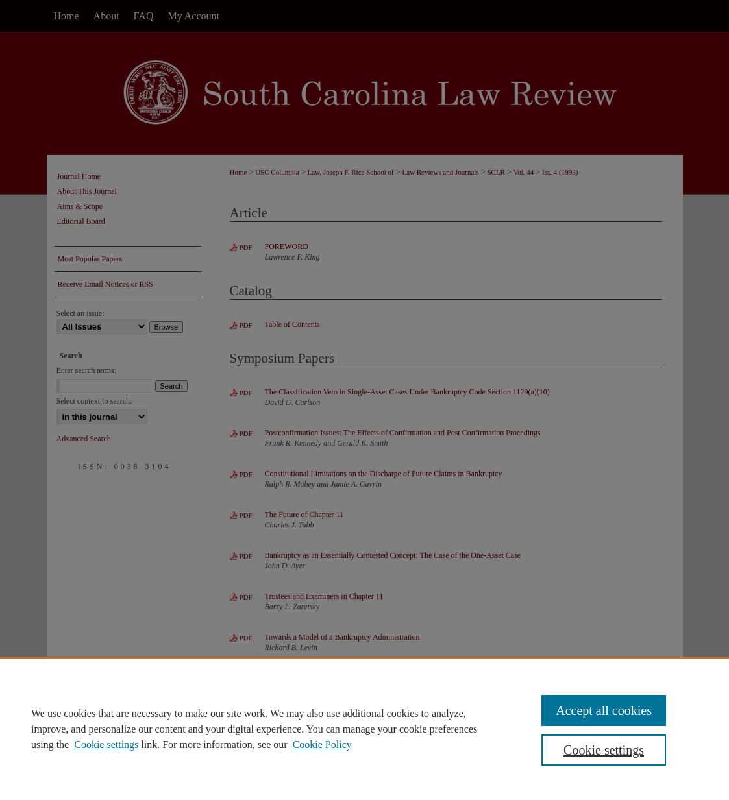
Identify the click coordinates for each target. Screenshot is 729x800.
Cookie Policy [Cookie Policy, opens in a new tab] (322, 744)
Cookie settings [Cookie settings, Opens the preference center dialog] (603, 750)
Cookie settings (106, 744)
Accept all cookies (604, 710)
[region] (364, 728)
